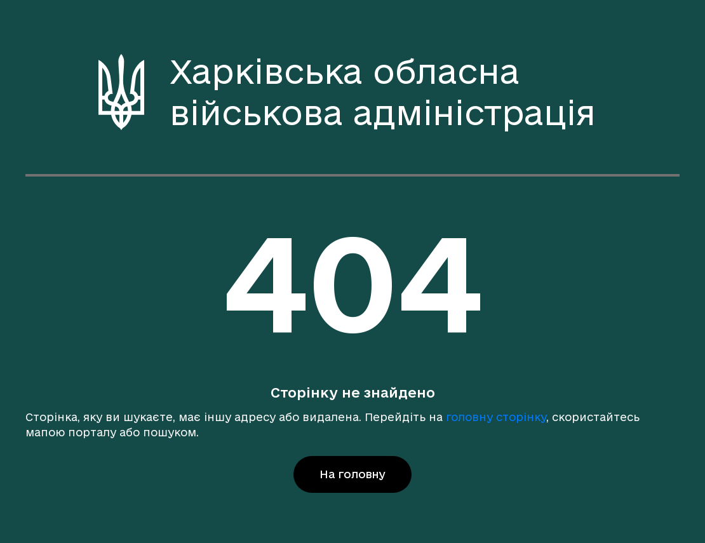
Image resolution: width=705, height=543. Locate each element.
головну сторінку (496, 417)
